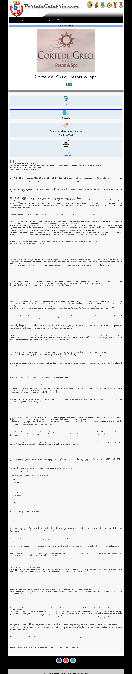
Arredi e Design (46, 20)
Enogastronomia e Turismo (29, 20)
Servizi (57, 20)
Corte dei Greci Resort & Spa (66, 77)
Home (14, 20)
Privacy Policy (66, 669)
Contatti (65, 20)
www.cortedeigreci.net (66, 149)
